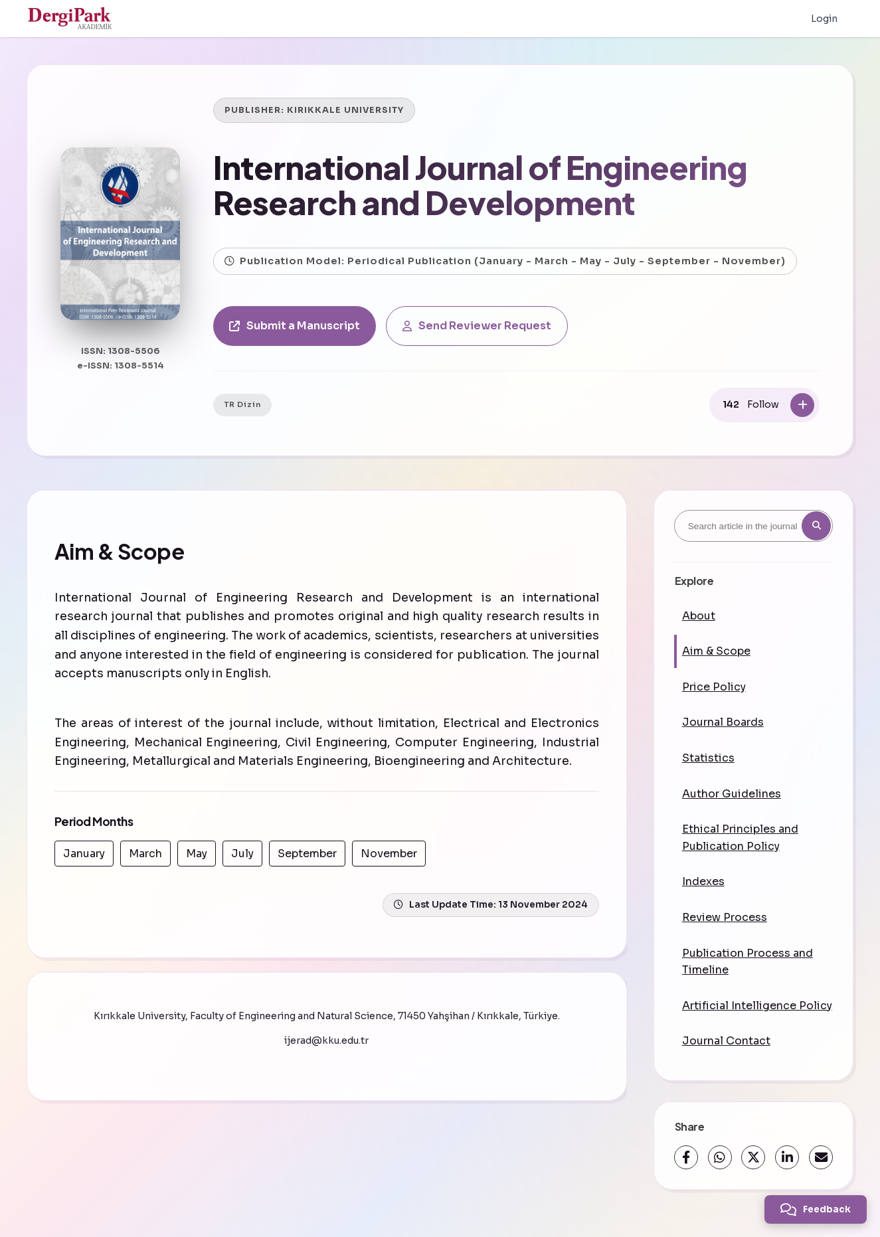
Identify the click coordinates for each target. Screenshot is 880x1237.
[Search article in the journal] (753, 526)
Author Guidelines (731, 794)
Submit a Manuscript (294, 326)
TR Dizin (242, 404)
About (698, 616)
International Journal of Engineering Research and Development (480, 184)
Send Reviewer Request (476, 326)
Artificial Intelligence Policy (757, 1006)
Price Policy (714, 687)
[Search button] (816, 525)
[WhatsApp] (720, 1157)
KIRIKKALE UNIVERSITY (345, 110)
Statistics (708, 758)
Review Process (724, 917)
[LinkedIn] (787, 1157)
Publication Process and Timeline (747, 961)
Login (824, 19)
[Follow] (802, 405)
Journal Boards (723, 722)
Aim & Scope (716, 651)
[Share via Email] (821, 1157)
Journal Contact (726, 1041)
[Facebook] (686, 1157)
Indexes (703, 881)
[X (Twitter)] (753, 1157)
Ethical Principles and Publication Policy (740, 837)
